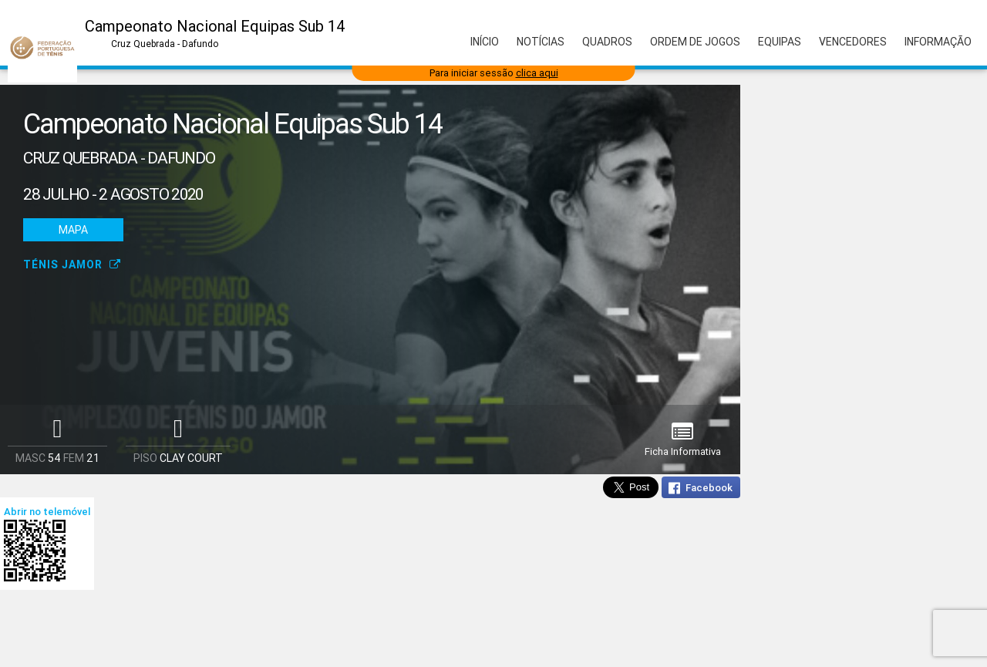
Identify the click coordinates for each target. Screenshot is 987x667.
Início (484, 42)
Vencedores (853, 42)
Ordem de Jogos (695, 42)
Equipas (779, 42)
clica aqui (537, 72)
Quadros (607, 42)
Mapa (73, 230)
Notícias (540, 42)
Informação (938, 42)
